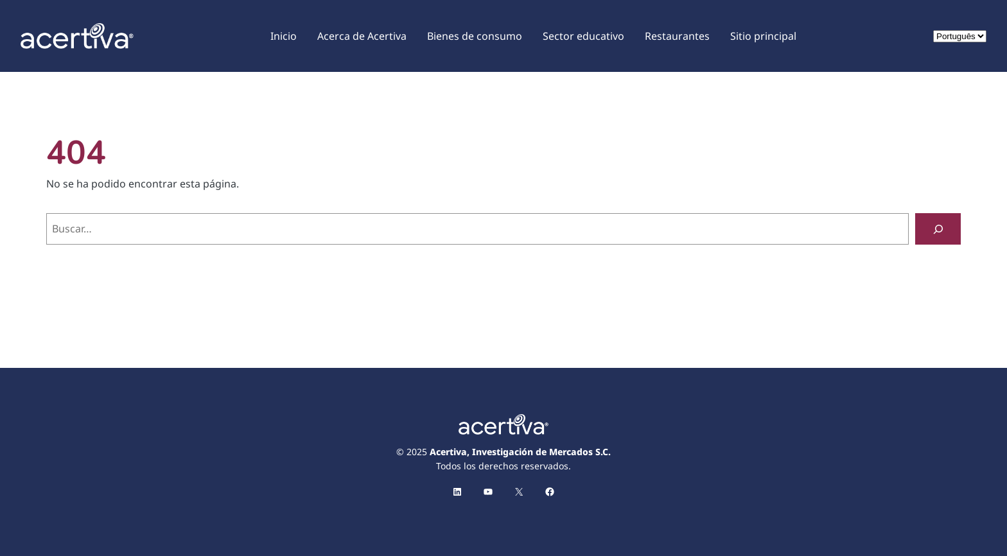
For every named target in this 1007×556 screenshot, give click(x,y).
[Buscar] (938, 229)
